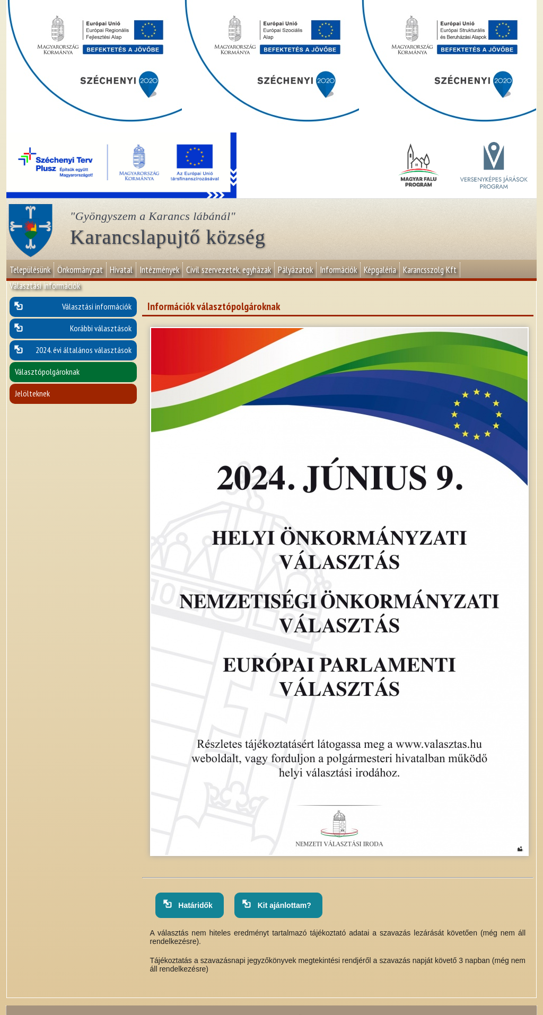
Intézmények (159, 270)
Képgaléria (380, 270)
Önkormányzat (80, 270)
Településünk (30, 270)
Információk (338, 270)
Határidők (193, 905)
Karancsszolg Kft (430, 270)
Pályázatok (295, 270)
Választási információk (45, 286)
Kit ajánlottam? (282, 905)
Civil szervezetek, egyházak (228, 270)
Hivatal (121, 270)
